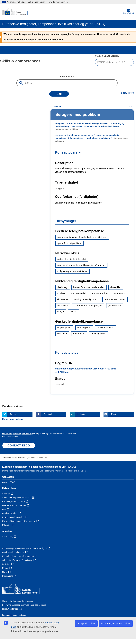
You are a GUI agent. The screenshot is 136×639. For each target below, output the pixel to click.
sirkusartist (62, 299)
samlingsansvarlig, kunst (86, 299)
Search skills (67, 76)
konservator (79, 333)
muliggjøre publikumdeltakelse (72, 271)
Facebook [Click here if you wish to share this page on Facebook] (48, 414)
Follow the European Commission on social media (24, 605)
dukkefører (62, 305)
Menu (2, 49)
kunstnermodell (78, 293)
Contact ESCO (8, 482)
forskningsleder (98, 333)
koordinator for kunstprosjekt (88, 305)
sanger (60, 311)
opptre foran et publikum (98, 138)
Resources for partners (12, 609)
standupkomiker (100, 293)
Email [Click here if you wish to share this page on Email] (113, 414)
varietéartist (119, 293)
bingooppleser (64, 327)
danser (73, 311)
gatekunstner (114, 305)
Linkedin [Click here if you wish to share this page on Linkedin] (81, 414)
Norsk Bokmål (128, 11)
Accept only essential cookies (115, 623)
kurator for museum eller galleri (88, 287)
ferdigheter (60, 123)
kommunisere (76, 138)
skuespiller (115, 287)
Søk (59, 93)
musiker (61, 293)
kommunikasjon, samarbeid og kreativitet (88, 123)
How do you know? (58, 2)
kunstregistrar (84, 327)
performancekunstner (114, 299)
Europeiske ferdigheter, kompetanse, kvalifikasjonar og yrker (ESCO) (39, 467)
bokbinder (62, 333)
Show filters (127, 93)
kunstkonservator (105, 327)
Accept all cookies (86, 623)
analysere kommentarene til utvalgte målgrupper (81, 265)
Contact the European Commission (17, 601)
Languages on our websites (14, 615)
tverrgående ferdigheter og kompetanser (74, 135)
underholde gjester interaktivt (71, 259)
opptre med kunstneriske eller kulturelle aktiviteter (96, 126)
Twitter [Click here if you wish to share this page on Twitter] (13, 414)
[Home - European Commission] (16, 11)
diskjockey (62, 287)
